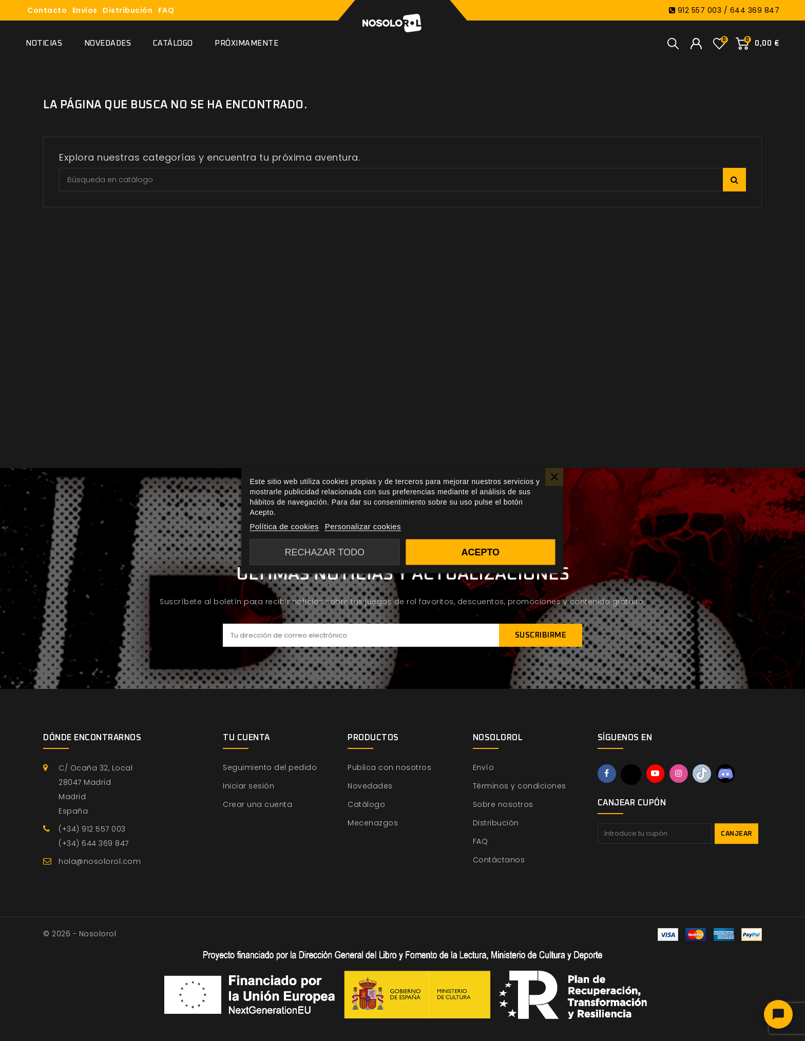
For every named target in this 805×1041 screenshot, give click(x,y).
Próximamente (246, 43)
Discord (730, 774)
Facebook (607, 774)
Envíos (85, 10)
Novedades (107, 43)
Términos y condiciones (519, 786)
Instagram (681, 774)
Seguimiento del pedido (270, 767)
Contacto (47, 10)
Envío (483, 767)
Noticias (44, 43)
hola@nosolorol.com (100, 861)
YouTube (657, 774)
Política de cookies (284, 526)
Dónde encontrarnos (92, 738)
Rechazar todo (325, 552)
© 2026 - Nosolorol (79, 934)
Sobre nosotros (503, 804)
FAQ (166, 10)
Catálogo (173, 43)
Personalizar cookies (363, 526)
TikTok (706, 774)
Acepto (480, 552)
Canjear (736, 834)
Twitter (632, 774)
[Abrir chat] (778, 1014)
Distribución (127, 10)
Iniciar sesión (248, 786)
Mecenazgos (373, 823)
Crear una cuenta (257, 804)
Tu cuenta (246, 738)
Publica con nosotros (389, 767)
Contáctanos (499, 860)
